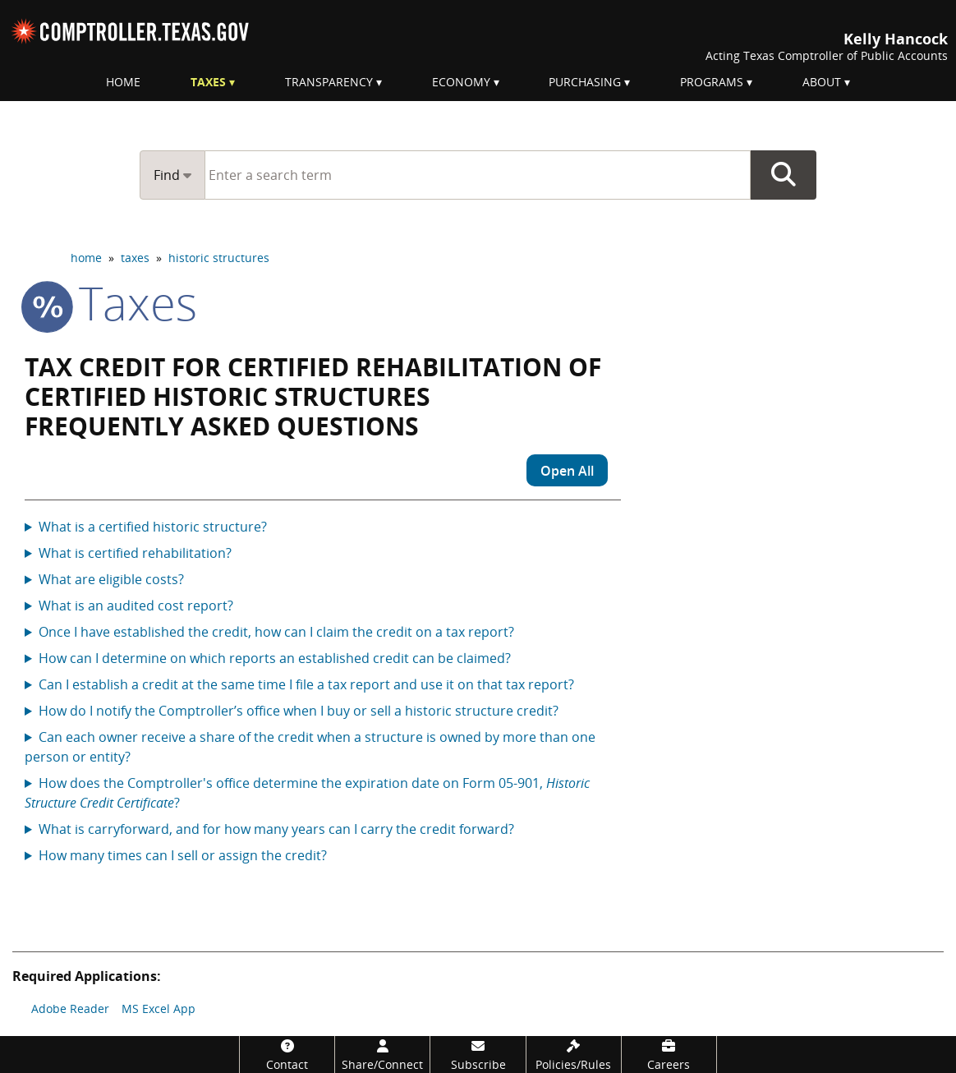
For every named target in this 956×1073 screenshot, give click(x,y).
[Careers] (669, 1054)
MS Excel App (158, 1008)
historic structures (218, 257)
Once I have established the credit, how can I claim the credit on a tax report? (276, 632)
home (86, 257)
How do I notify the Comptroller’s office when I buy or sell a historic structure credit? (298, 711)
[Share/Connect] (382, 1054)
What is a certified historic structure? (153, 527)
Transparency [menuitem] (329, 82)
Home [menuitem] (123, 82)
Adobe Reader (70, 1008)
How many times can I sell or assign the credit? (183, 855)
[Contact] (287, 1054)
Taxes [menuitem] (208, 82)
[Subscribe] (477, 1054)
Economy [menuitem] (461, 82)
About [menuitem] (821, 82)
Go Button (783, 175)
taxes (135, 257)
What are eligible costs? (111, 579)
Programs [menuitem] (711, 82)
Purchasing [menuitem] (585, 82)
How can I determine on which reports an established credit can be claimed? (275, 658)
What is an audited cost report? (136, 605)
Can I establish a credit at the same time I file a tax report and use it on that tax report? (306, 684)
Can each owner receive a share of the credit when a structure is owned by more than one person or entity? (310, 747)
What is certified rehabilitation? (135, 553)
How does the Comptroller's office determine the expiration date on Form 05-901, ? (307, 793)
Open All (567, 471)
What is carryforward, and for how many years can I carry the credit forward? (276, 829)
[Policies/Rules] (573, 1054)
